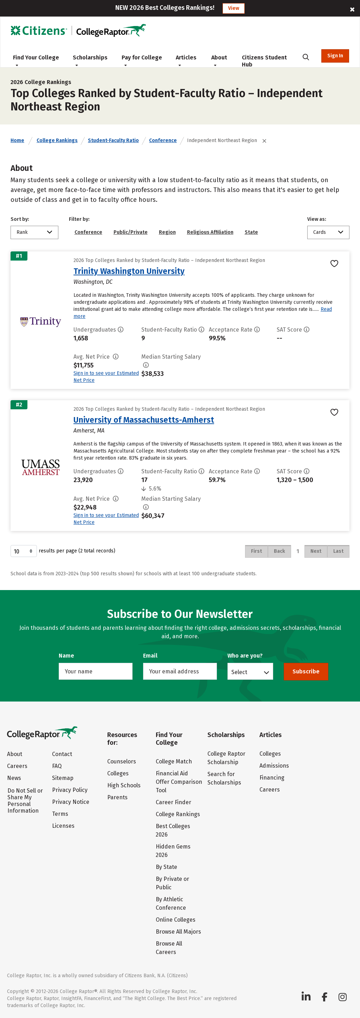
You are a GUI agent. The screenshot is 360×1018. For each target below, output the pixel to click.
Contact (62, 754)
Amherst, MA (88, 430)
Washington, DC (92, 281)
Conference (163, 140)
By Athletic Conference (171, 903)
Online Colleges (175, 919)
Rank (22, 232)
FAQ (57, 766)
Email (150, 655)
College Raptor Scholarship (226, 758)
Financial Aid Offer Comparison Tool (179, 782)
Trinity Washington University (129, 271)
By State (166, 867)
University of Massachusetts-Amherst (143, 420)
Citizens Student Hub (264, 61)
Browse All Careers (169, 947)
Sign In (335, 56)
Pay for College (142, 60)
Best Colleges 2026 (173, 830)
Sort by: (20, 219)
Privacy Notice (70, 802)
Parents (117, 797)
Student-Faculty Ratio (113, 140)
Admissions (274, 765)
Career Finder (173, 802)
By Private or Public (172, 883)
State (251, 232)
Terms (60, 814)
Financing (271, 777)
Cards (319, 232)
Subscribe (306, 671)
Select (239, 672)
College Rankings (57, 140)
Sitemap (62, 778)
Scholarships (90, 60)
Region (167, 232)
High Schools (124, 785)
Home (17, 140)
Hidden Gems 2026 (173, 850)
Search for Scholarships (224, 778)
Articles (186, 60)
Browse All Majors (178, 931)
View (233, 8)
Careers (17, 766)
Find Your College (36, 60)
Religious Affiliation (210, 232)
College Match (174, 761)
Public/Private (131, 232)
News (14, 778)
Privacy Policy (70, 790)
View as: (316, 219)
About (219, 60)
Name (66, 655)
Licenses (63, 825)
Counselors (121, 761)
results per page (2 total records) (63, 551)
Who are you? (245, 655)
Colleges (118, 773)
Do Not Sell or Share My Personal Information (25, 800)
